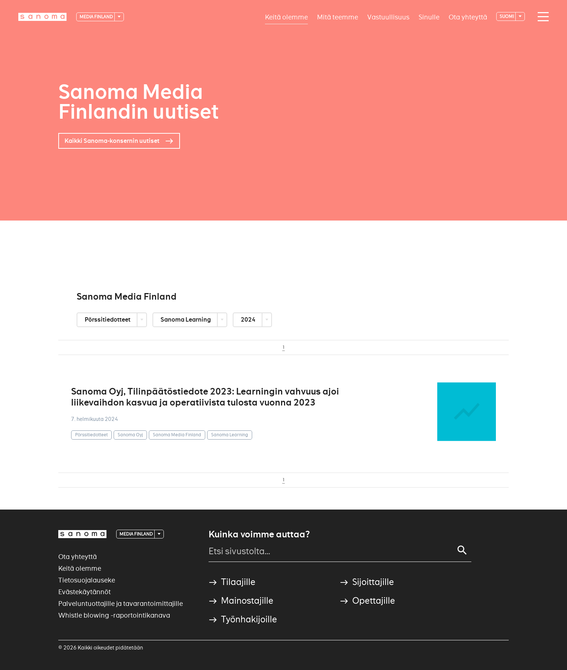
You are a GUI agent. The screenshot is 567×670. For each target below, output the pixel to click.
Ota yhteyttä (468, 16)
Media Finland (97, 16)
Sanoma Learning (186, 319)
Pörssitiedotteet (108, 319)
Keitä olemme (286, 16)
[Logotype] (42, 17)
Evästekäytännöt (84, 592)
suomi (507, 16)
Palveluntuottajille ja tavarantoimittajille (120, 603)
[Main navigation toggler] (541, 17)
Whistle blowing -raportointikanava (114, 615)
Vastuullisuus (388, 16)
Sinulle (429, 16)
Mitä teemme (337, 16)
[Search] (462, 550)
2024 (249, 319)
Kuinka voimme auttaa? (259, 534)
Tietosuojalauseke (86, 580)
